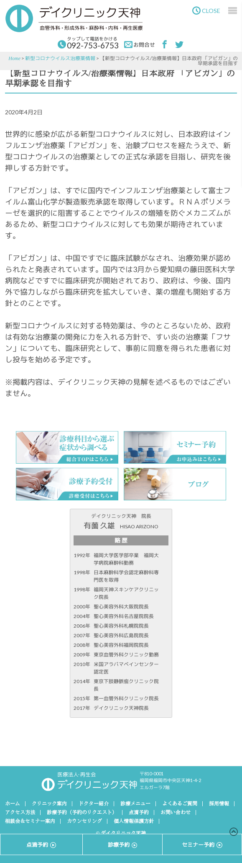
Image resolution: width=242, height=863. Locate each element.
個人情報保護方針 (134, 821)
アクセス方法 (20, 812)
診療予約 (122, 844)
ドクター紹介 (94, 803)
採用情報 (219, 803)
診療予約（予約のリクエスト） (82, 812)
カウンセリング (84, 821)
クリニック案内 (49, 803)
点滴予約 (139, 812)
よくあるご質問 (179, 803)
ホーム (12, 803)
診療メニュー (135, 803)
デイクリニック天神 (74, 18)
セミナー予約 (202, 844)
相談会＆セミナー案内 (30, 821)
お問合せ (139, 44)
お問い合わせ (175, 812)
